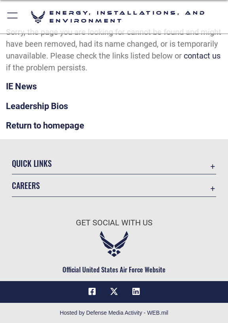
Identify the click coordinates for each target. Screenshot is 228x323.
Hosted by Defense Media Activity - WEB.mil (114, 313)
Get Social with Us (114, 222)
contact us (202, 55)
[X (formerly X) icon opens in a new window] (114, 292)
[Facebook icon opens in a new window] (92, 292)
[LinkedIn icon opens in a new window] (136, 292)
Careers (26, 185)
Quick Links (32, 163)
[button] (13, 17)
